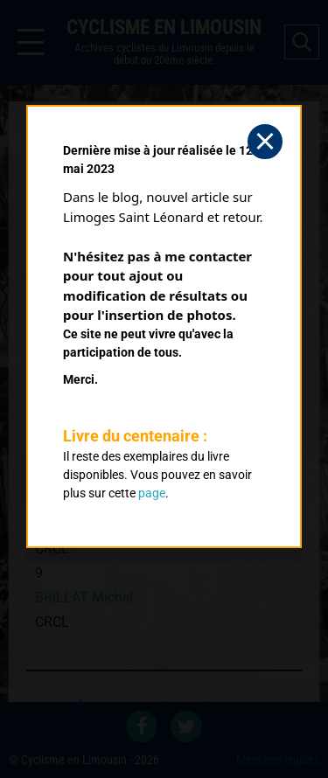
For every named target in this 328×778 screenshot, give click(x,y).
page (151, 493)
